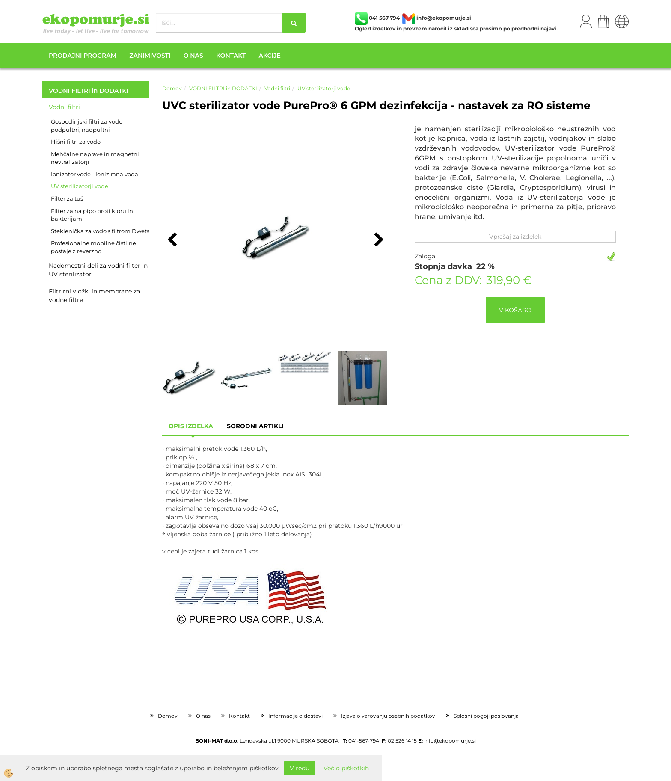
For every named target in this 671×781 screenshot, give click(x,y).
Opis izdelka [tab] (191, 426)
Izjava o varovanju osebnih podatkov (388, 716)
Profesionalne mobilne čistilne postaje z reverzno (93, 247)
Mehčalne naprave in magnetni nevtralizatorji (95, 158)
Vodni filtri (64, 107)
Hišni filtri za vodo (76, 141)
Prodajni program (82, 55)
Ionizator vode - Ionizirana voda (94, 174)
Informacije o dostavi (295, 716)
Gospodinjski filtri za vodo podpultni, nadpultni (86, 125)
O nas (193, 55)
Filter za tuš (67, 198)
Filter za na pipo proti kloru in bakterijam (92, 214)
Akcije (269, 55)
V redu (299, 768)
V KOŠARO (515, 310)
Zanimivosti (149, 55)
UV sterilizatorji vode (79, 186)
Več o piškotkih (346, 768)
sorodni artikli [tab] (255, 426)
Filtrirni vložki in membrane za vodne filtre (94, 295)
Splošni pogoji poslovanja (486, 716)
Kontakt (231, 55)
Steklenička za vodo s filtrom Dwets (100, 231)
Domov (172, 88)
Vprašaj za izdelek (515, 236)
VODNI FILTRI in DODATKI (223, 88)
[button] (378, 240)
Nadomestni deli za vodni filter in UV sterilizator (98, 270)
